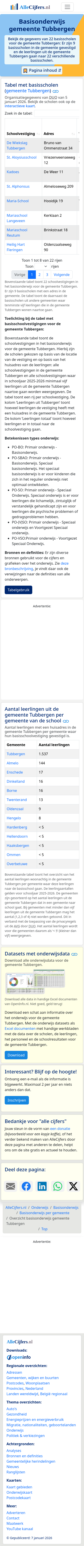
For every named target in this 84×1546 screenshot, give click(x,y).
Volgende (62, 274)
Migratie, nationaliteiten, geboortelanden (41, 1424)
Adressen (14, 1372)
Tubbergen (16, 753)
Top (44, 1228)
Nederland (34, 1388)
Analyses (13, 1450)
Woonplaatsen (38, 1383)
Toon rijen (42, 266)
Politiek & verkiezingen (25, 1435)
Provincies (15, 1388)
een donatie (60, 1128)
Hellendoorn (17, 836)
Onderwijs (15, 1430)
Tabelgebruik (18, 589)
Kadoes (13, 171)
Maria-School (18, 200)
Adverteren (15, 1512)
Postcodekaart (18, 1497)
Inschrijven (17, 1100)
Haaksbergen (18, 845)
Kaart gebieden (19, 1487)
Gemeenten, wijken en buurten (32, 1377)
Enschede (15, 772)
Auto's (11, 1408)
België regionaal (53, 1393)
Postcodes (15, 1383)
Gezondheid (16, 1414)
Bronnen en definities (24, 1455)
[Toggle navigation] (67, 6)
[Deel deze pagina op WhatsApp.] (58, 1186)
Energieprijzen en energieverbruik (35, 1419)
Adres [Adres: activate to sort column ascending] (49, 133)
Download (16, 1055)
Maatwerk (14, 1523)
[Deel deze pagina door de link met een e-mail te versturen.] (10, 1186)
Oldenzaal (15, 808)
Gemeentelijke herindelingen (30, 1461)
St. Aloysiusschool (22, 157)
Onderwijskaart (19, 1492)
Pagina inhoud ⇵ (42, 70)
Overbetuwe (17, 863)
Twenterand (17, 799)
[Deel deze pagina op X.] (73, 1186)
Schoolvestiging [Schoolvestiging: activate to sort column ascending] (21, 133)
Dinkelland (16, 781)
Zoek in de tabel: (44, 113)
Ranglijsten (15, 1472)
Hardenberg (17, 827)
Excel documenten (20, 1028)
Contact (12, 1518)
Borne (12, 790)
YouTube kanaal (19, 1528)
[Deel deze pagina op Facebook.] (26, 1186)
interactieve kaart (20, 105)
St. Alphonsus (18, 186)
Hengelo (14, 818)
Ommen (13, 854)
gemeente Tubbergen (28, 91)
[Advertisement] (42, 654)
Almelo (12, 763)
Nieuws (12, 1466)
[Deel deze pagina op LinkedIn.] (42, 1186)
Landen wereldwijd (22, 1393)
